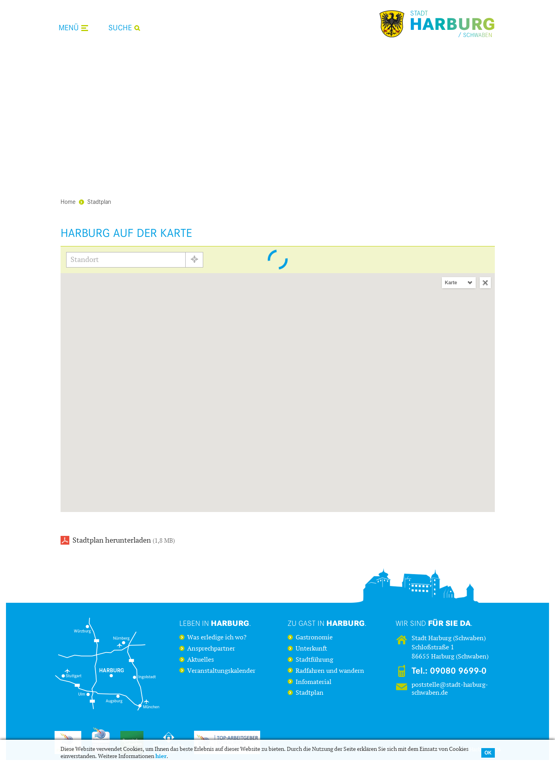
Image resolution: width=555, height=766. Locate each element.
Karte (451, 282)
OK (488, 752)
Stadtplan (95, 201)
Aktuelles (200, 659)
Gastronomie (314, 637)
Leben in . (215, 623)
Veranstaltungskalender (221, 670)
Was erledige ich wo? (217, 637)
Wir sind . (434, 623)
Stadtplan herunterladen (124, 540)
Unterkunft (311, 648)
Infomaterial (313, 682)
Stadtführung (314, 659)
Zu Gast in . (327, 623)
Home (68, 201)
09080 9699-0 (458, 670)
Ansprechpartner (211, 648)
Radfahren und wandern (330, 670)
